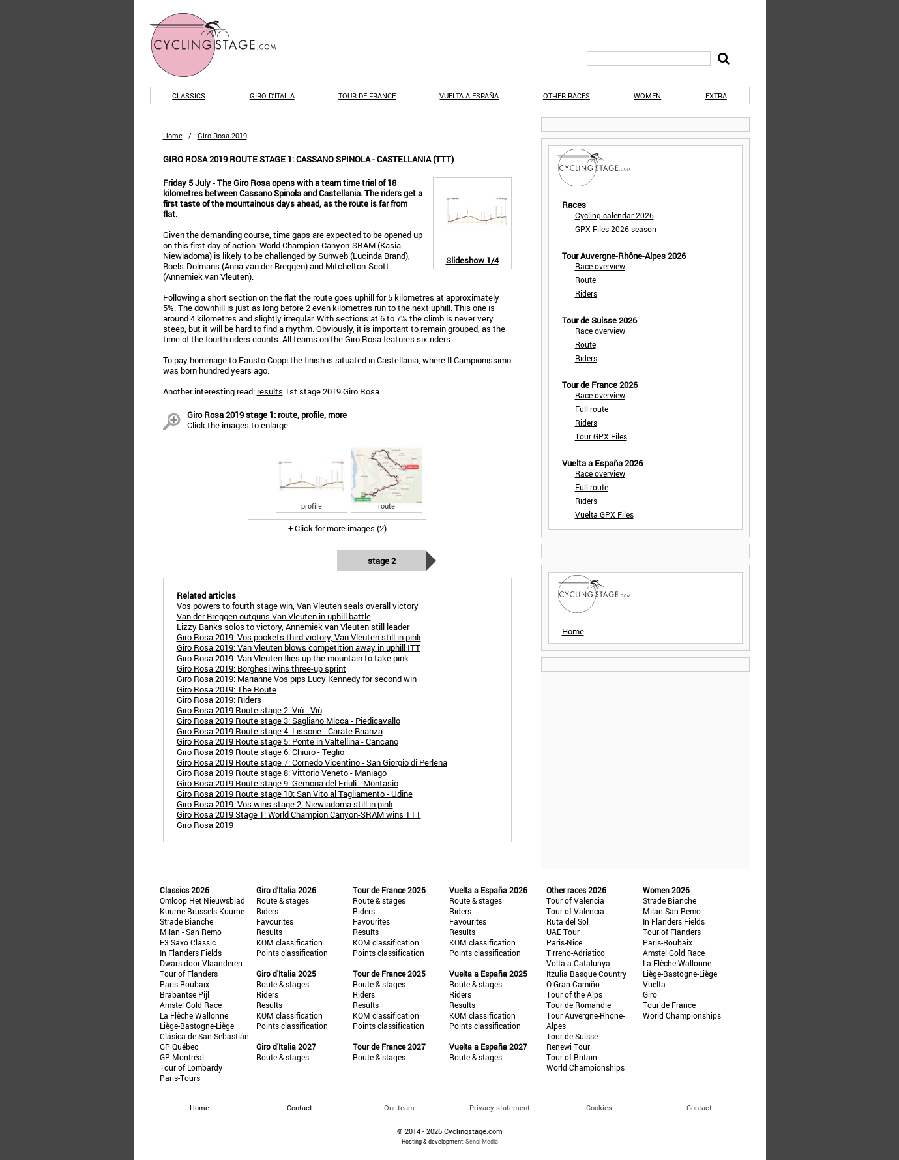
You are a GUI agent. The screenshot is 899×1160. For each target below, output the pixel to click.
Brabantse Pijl (184, 994)
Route (585, 280)
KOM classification (289, 942)
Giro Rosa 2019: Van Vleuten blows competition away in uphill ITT (298, 647)
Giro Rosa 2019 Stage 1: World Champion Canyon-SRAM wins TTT (299, 814)
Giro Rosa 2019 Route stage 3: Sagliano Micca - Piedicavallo (288, 720)
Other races (566, 95)
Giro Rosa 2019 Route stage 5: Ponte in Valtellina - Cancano (287, 741)
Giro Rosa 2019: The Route (226, 689)
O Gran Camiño (573, 984)
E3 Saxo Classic (188, 942)
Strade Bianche (186, 921)
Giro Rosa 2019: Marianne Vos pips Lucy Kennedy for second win (297, 679)
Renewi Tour (568, 1046)
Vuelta (654, 984)
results (270, 391)
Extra (716, 95)
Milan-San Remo (672, 911)
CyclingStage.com (221, 45)
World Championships (585, 1067)
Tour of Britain (571, 1057)
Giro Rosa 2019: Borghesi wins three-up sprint (261, 668)
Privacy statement (499, 1107)
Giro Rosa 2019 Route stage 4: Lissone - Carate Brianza (280, 731)
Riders (586, 293)
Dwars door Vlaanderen (201, 963)
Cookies (599, 1107)
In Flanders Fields (191, 952)
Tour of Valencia (575, 900)
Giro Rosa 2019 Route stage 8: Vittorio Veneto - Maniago (282, 773)
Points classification (292, 952)
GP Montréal (182, 1057)
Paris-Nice (564, 942)
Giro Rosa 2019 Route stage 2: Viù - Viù (249, 710)
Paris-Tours (180, 1078)
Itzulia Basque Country (586, 973)
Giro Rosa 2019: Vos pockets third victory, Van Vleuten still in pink (299, 637)
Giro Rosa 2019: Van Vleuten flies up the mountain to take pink (293, 658)
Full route (591, 409)
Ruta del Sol (567, 921)
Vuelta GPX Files (604, 514)
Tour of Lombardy (191, 1067)
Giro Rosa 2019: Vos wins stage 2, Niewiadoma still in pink (285, 804)
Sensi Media (481, 1141)
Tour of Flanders (189, 973)
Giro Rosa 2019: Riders (219, 700)
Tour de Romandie (578, 1005)
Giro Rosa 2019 (205, 825)
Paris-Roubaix (184, 984)
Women (647, 95)
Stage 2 (382, 561)
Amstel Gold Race (191, 1005)
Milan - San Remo (191, 932)
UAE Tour (563, 932)
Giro (650, 994)
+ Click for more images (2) (337, 528)
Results (269, 932)
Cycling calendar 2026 (614, 215)
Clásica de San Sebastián (204, 1036)
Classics (188, 95)
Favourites (274, 921)
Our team (399, 1107)
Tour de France (367, 95)
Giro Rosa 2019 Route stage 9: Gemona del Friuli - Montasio (287, 783)
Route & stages (282, 900)
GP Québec (179, 1046)
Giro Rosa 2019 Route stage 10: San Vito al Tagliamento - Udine (295, 793)
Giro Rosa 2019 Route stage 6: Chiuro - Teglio (260, 752)
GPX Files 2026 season (615, 229)
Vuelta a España (469, 95)
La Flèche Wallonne (194, 1015)
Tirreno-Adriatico (575, 952)
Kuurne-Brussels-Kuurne (202, 911)
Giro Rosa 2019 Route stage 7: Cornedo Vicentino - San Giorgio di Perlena (312, 762)
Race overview (600, 266)
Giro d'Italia (272, 95)
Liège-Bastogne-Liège (197, 1025)
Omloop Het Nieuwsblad (202, 900)
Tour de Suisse (572, 1036)
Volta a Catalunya (578, 963)
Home (173, 135)
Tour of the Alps (574, 994)
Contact (699, 1107)
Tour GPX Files (601, 436)
